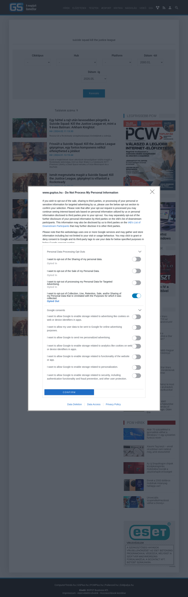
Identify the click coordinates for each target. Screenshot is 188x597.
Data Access (94, 404)
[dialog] (94, 298)
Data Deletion (74, 404)
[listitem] (94, 251)
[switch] (136, 259)
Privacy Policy (113, 404)
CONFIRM (69, 392)
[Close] (153, 193)
